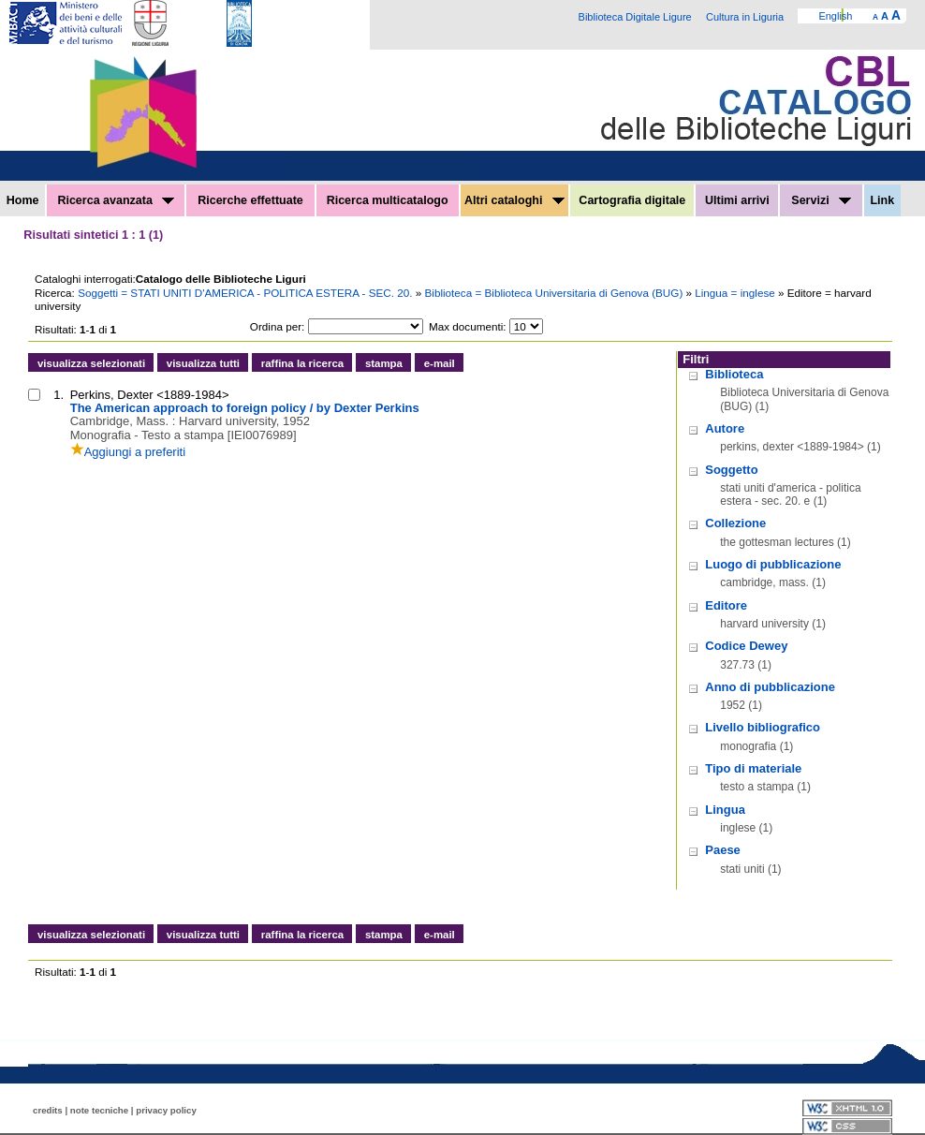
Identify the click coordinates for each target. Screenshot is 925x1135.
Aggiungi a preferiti (127, 452)
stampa (384, 363)
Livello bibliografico (762, 727)
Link (882, 200)
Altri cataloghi (514, 200)
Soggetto (731, 470)
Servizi (821, 200)
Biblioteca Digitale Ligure (635, 16)
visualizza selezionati (91, 363)
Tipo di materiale (753, 768)
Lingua (725, 810)
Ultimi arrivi (737, 200)
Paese (723, 850)
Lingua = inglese (736, 293)
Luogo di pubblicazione (773, 564)
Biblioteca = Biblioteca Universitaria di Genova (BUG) (555, 293)
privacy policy (166, 1110)
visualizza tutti (203, 363)
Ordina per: (277, 326)
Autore (724, 428)
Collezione (735, 523)
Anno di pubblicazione (770, 687)
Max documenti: (468, 326)
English (835, 16)
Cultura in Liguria (745, 16)
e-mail (439, 363)
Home (23, 200)
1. (58, 395)
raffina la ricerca (302, 363)
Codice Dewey (746, 646)
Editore (726, 605)
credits (48, 1110)
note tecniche (99, 1110)
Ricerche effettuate (250, 200)
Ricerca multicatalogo (387, 200)
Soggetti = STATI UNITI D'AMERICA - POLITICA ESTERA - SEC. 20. (247, 293)
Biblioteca (734, 374)
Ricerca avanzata (115, 200)
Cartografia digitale (632, 200)
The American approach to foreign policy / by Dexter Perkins (244, 408)
